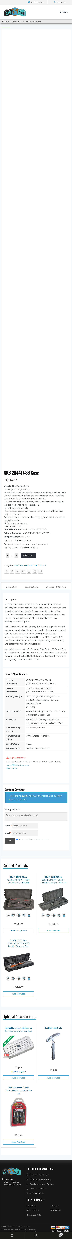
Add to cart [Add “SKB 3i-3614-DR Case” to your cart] (53, 930)
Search (36, 1235)
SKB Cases (28, 565)
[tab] (11, 587)
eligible (18, 1071)
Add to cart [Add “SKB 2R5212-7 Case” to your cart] (18, 994)
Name (8, 825)
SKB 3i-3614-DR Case (53, 877)
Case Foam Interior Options (42, 1184)
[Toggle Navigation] (63, 12)
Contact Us (60, 2)
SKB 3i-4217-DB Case (18, 877)
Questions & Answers (56, 587)
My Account (12, 1235)
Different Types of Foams (41, 1179)
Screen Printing (36, 1193)
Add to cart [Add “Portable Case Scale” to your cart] (53, 1078)
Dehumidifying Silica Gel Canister (18, 1028)
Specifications (31, 587)
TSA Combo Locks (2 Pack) (18, 1087)
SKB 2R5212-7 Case (18, 940)
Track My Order (36, 2)
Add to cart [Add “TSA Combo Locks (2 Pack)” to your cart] (18, 1142)
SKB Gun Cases (40, 565)
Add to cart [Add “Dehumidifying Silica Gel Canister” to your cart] (18, 1078)
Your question (12, 809)
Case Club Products (38, 1189)
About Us (54, 1206)
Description (11, 587)
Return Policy (33, 1210)
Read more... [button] (12, 768)
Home (6, 21)
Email (8, 833)
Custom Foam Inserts (39, 1175)
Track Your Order (34, 1215)
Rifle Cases (17, 21)
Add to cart (28, 555)
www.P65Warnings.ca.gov (18, 765)
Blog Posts (55, 1210)
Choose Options (18, 930)
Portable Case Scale (53, 1028)
